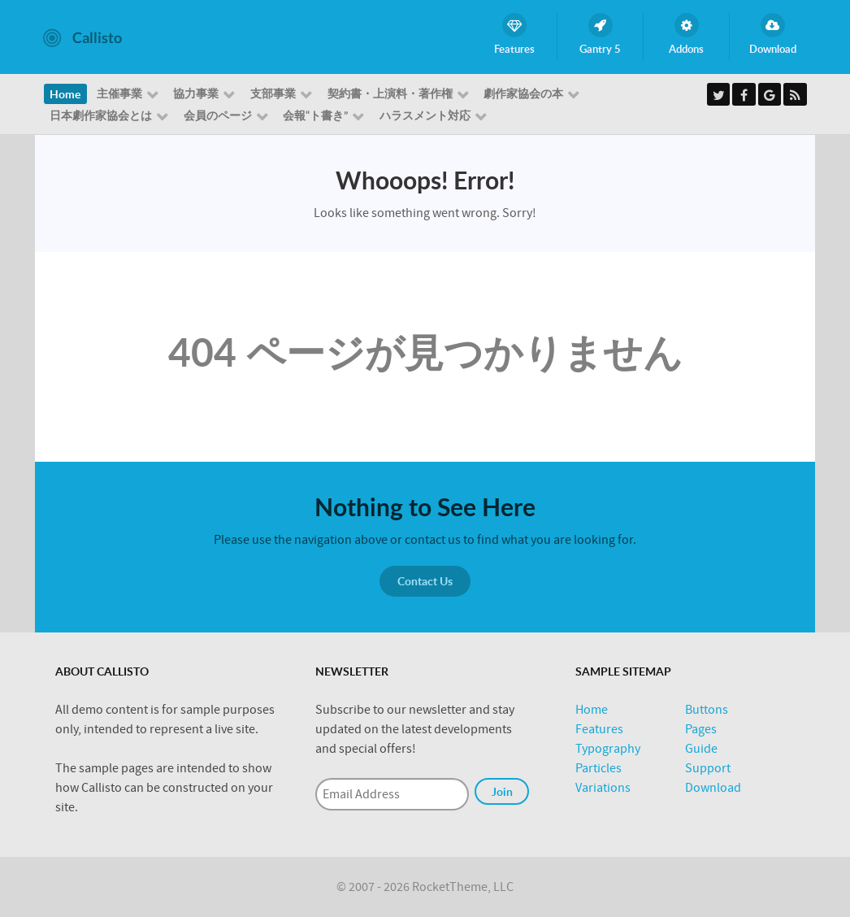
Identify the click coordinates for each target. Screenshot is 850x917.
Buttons (706, 709)
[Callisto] (82, 36)
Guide (701, 748)
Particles (598, 768)
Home (591, 709)
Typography (607, 748)
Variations (603, 787)
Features (599, 729)
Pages (701, 729)
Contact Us (425, 581)
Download (713, 787)
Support (708, 768)
